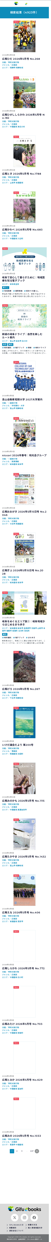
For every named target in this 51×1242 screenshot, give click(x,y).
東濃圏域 (19, 183)
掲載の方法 (32, 1225)
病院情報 (19, 291)
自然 (5, 344)
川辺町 (20, 239)
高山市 (13, 341)
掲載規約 (12, 1228)
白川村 (24, 341)
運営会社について (16, 1231)
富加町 (20, 1089)
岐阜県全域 (14, 284)
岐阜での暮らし (32, 291)
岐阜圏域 (14, 464)
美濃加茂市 (22, 810)
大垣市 (13, 524)
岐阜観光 (7, 348)
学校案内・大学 (18, 406)
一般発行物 (12, 403)
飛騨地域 (19, 68)
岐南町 (15, 631)
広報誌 (14, 65)
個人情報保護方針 (35, 1228)
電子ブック (19, 348)
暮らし (5, 288)
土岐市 (13, 183)
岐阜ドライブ (40, 348)
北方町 (21, 631)
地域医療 (7, 291)
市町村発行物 (13, 62)
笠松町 (27, 631)
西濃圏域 (19, 524)
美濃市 (13, 1145)
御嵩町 (20, 1033)
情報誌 (14, 751)
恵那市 (20, 921)
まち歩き (31, 638)
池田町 (20, 754)
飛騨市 (13, 68)
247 (32, 1151)
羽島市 (34, 628)
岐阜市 (19, 341)
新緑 (30, 348)
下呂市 (13, 698)
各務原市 (27, 628)
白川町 (20, 977)
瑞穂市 (9, 631)
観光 (11, 344)
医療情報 (15, 461)
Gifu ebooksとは (16, 1225)
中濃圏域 (14, 127)
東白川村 (21, 127)
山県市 (40, 628)
